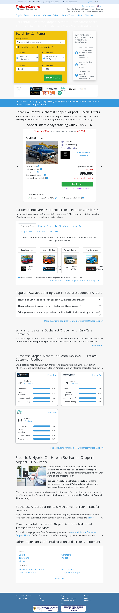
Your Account (88, 6)
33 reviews (74, 383)
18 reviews (28, 421)
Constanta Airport (27, 572)
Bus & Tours (68, 15)
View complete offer (83, 178)
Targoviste (24, 557)
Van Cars (54, 231)
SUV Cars (40, 231)
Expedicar (52, 375)
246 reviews (28, 383)
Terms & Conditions (68, 598)
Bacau (22, 554)
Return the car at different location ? (35, 47)
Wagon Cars (26, 231)
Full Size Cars (61, 226)
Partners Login (21, 598)
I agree (89, 2)
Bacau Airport (68, 569)
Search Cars (53, 77)
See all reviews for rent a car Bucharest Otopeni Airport (76, 447)
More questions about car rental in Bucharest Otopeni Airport (73, 320)
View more (97, 345)
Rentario (52, 412)
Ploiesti (64, 557)
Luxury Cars (77, 226)
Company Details (67, 600)
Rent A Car (97, 375)
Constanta (66, 554)
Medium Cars (44, 226)
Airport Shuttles (85, 15)
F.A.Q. (41, 598)
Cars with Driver (51, 15)
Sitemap (87, 600)
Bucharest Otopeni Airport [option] (29, 42)
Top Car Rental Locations (28, 15)
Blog (86, 598)
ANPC (63, 603)
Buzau (22, 560)
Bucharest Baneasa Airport (32, 569)
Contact (41, 600)
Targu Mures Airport (71, 572)
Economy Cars (27, 226)
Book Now (77, 184)
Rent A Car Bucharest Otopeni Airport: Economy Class (75, 280)
